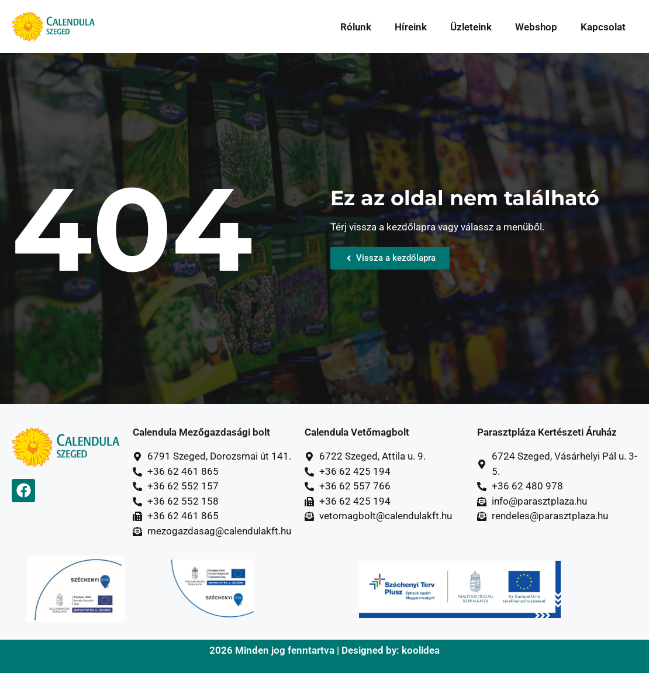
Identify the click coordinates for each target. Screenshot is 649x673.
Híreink (411, 27)
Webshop (536, 27)
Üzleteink (471, 27)
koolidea (421, 650)
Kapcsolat (603, 27)
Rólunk (355, 27)
